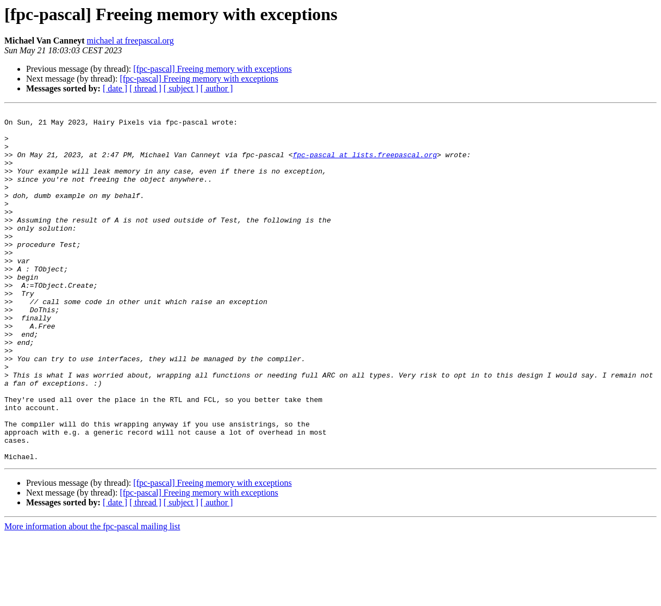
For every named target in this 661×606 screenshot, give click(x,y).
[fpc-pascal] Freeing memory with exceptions (212, 68)
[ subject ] (181, 88)
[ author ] (217, 88)
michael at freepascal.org (130, 40)
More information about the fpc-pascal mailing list (92, 596)
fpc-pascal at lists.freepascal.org (364, 164)
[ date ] (115, 88)
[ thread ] (145, 88)
